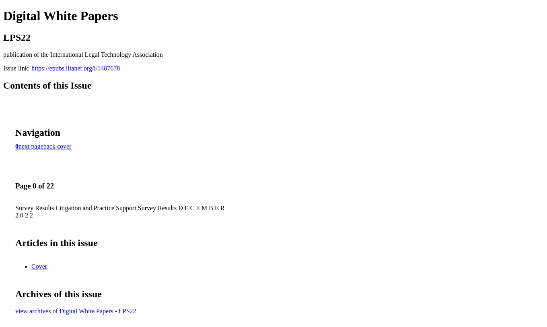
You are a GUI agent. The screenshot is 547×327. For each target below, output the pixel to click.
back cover (57, 146)
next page (31, 146)
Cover (39, 266)
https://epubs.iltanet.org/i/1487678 (75, 68)
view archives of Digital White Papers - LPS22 (75, 311)
